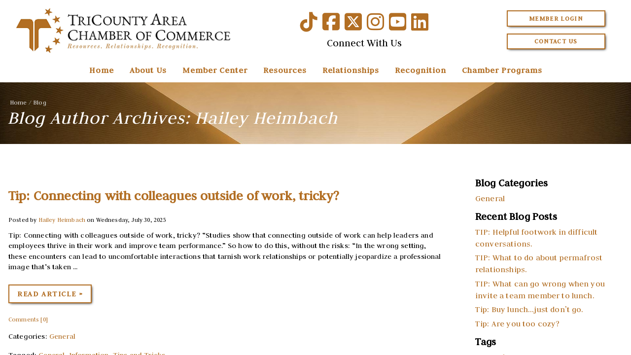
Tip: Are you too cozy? (517, 323)
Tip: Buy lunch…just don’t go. (529, 309)
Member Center (214, 70)
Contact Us (556, 41)
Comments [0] (28, 319)
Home (101, 70)
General (62, 336)
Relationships (350, 70)
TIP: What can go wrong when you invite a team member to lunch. (540, 289)
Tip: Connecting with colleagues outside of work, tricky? (173, 196)
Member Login (556, 18)
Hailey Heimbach (61, 219)
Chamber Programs (502, 70)
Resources (285, 70)
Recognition (420, 70)
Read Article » (50, 293)
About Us (148, 70)
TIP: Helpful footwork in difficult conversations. (536, 237)
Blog (39, 102)
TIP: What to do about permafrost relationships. (538, 263)
